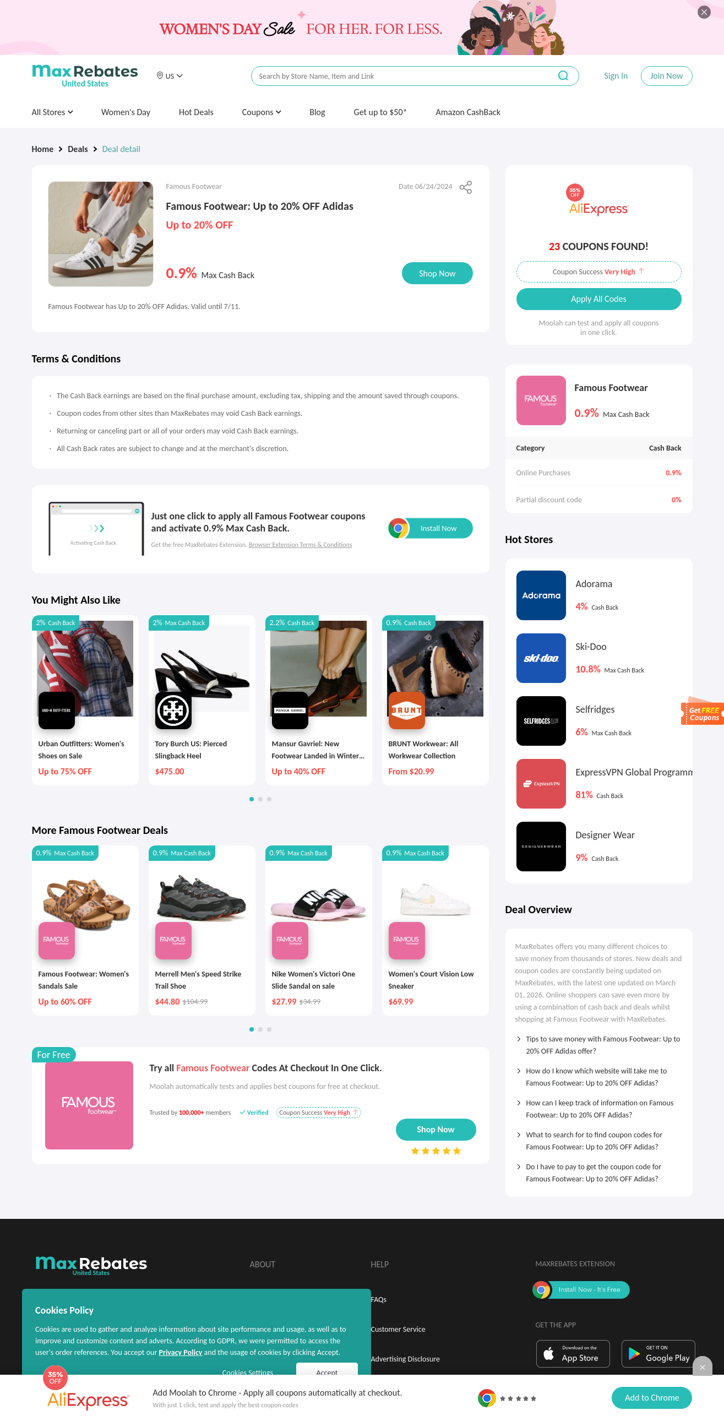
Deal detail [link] (121, 149)
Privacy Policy (180, 1352)
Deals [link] (78, 149)
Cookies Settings (247, 1372)
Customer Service (398, 1329)
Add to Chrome (652, 1397)
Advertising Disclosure (405, 1359)
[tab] (599, 1041)
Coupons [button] (261, 112)
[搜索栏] (393, 76)
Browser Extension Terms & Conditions (300, 545)
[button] (169, 76)
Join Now (666, 75)
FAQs (379, 1299)
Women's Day (125, 112)
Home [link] (43, 149)
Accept (327, 1372)
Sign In (616, 75)
